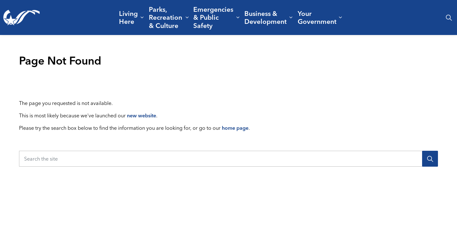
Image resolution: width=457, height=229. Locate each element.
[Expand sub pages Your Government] (340, 17)
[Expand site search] (448, 17)
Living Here (128, 17)
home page (235, 128)
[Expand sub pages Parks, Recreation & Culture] (187, 17)
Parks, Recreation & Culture (165, 17)
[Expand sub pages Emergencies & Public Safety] (238, 17)
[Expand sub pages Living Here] (142, 17)
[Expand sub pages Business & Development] (291, 17)
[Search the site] (228, 159)
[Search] (430, 159)
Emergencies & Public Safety (213, 17)
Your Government (317, 17)
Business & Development (265, 17)
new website (141, 115)
